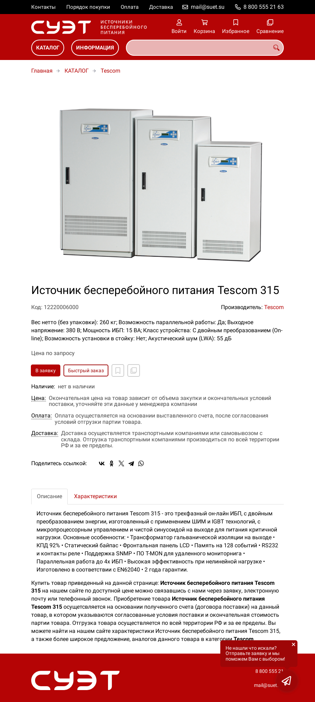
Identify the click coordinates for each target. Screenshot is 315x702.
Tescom (110, 70)
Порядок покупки (88, 7)
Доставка (161, 7)
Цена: (38, 398)
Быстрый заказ (86, 370)
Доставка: (44, 433)
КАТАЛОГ (47, 48)
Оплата (130, 7)
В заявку (45, 370)
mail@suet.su (207, 7)
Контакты (43, 7)
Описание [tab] (49, 496)
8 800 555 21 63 (263, 7)
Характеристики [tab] (95, 496)
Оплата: (41, 416)
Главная (42, 70)
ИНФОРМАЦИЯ (95, 48)
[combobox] (205, 48)
